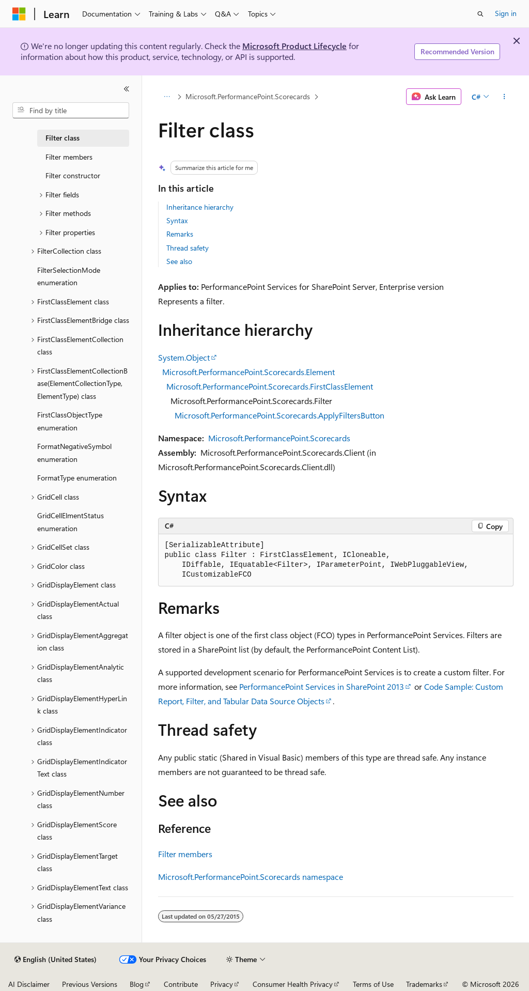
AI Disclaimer (29, 984)
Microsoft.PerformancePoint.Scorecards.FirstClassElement (269, 386)
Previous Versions (89, 984)
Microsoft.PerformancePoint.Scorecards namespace (250, 876)
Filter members (185, 853)
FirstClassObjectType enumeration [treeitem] (69, 421)
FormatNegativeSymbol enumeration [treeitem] (74, 452)
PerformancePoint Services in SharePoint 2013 (321, 686)
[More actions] (504, 96)
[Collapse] (126, 89)
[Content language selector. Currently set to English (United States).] (55, 959)
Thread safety (187, 248)
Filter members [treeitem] (68, 157)
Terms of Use (373, 984)
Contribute (181, 984)
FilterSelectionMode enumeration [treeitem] (68, 276)
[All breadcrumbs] (167, 96)
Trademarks (424, 984)
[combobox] (70, 110)
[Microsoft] (19, 14)
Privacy (221, 984)
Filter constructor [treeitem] (72, 175)
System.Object (184, 357)
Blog (137, 984)
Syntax (177, 220)
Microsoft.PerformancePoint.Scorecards (247, 96)
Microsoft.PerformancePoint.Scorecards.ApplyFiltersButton (279, 415)
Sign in (506, 13)
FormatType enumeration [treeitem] (77, 478)
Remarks (179, 234)
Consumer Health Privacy (293, 984)
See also (179, 261)
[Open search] (480, 14)
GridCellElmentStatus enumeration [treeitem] (70, 521)
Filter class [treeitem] (62, 138)
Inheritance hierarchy (200, 207)
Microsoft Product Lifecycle (294, 45)
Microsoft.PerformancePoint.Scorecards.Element (248, 371)
